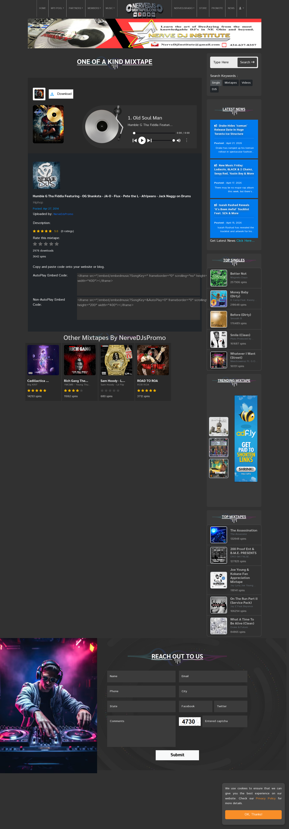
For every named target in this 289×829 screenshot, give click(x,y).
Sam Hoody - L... (113, 380)
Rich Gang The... (76, 380)
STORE (203, 8)
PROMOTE (217, 8)
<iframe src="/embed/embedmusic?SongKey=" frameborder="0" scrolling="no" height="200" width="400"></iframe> (148, 283)
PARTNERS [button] (75, 8)
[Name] (141, 677)
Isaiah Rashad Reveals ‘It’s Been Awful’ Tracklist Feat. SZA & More (231, 209)
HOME (42, 8)
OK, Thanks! (253, 814)
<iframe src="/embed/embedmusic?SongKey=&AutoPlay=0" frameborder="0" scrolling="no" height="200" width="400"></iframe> (148, 307)
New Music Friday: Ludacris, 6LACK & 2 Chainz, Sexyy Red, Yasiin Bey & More (234, 170)
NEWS (231, 8)
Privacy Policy (266, 798)
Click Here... (245, 240)
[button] (242, 8)
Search (247, 62)
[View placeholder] (46, 175)
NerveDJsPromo (63, 214)
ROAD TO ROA (147, 380)
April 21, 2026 (234, 143)
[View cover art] (39, 94)
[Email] (213, 677)
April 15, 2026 (233, 223)
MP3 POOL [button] (56, 8)
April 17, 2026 (233, 183)
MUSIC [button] (109, 8)
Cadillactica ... (38, 380)
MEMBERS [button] (93, 8)
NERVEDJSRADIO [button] (183, 8)
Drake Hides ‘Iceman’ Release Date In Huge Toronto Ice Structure (230, 130)
